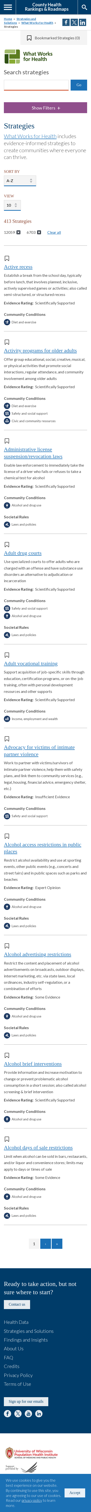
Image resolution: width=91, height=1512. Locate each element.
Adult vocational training (31, 663)
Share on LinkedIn (82, 22)
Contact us (17, 1304)
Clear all (54, 232)
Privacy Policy (18, 1375)
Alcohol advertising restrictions (37, 954)
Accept (74, 1493)
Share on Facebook (66, 22)
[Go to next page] (45, 1244)
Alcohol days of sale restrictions (38, 1147)
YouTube (28, 1413)
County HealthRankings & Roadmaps (47, 6)
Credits (11, 1366)
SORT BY (12, 171)
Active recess (18, 267)
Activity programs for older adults (40, 350)
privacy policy (32, 1500)
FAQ (8, 1357)
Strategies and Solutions (29, 1331)
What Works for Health (37, 23)
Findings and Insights (26, 1340)
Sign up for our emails (26, 1401)
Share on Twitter (74, 22)
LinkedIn (38, 1413)
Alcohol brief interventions (33, 1064)
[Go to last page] (57, 1244)
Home (8, 19)
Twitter (18, 1413)
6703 (31, 232)
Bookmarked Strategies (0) (57, 37)
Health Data (16, 1322)
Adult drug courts (22, 553)
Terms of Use (17, 1384)
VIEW (9, 196)
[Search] (36, 85)
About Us (14, 1348)
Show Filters (46, 108)
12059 (9, 232)
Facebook (7, 1413)
